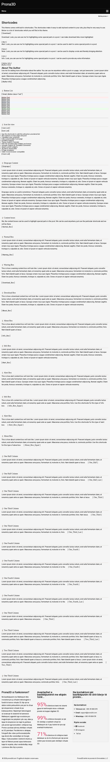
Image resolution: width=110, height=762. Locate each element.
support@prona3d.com (89, 713)
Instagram (80, 730)
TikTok (78, 734)
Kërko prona (102, 16)
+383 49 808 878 (91, 709)
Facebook (80, 726)
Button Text (6, 97)
